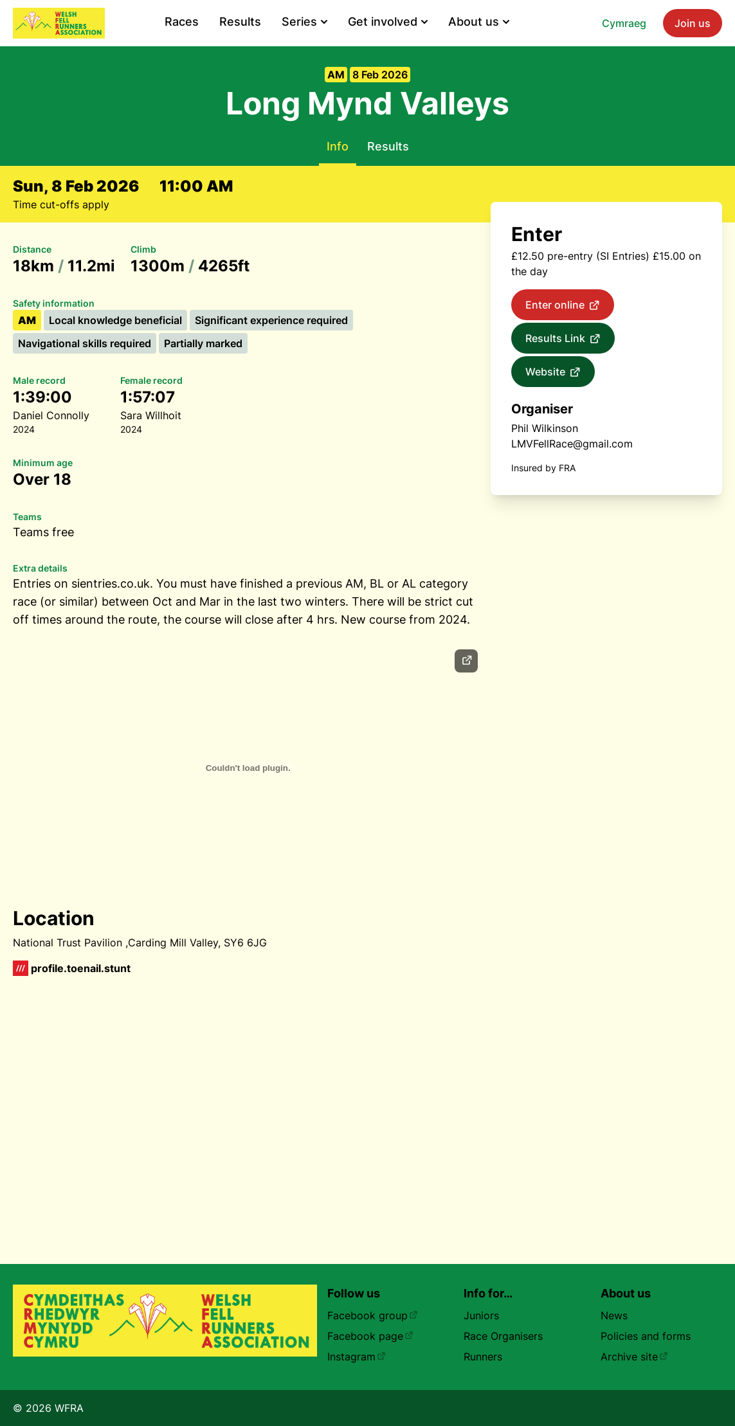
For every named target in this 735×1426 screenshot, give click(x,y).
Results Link (563, 339)
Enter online (562, 305)
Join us (693, 23)
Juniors (481, 1315)
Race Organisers (503, 1336)
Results (240, 21)
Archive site (634, 1356)
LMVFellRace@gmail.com (572, 443)
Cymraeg (624, 23)
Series (304, 21)
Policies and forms (646, 1336)
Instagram (356, 1356)
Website (553, 372)
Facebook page (370, 1336)
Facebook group (372, 1315)
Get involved (388, 21)
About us (478, 21)
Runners (483, 1356)
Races (182, 21)
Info (338, 146)
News (614, 1315)
